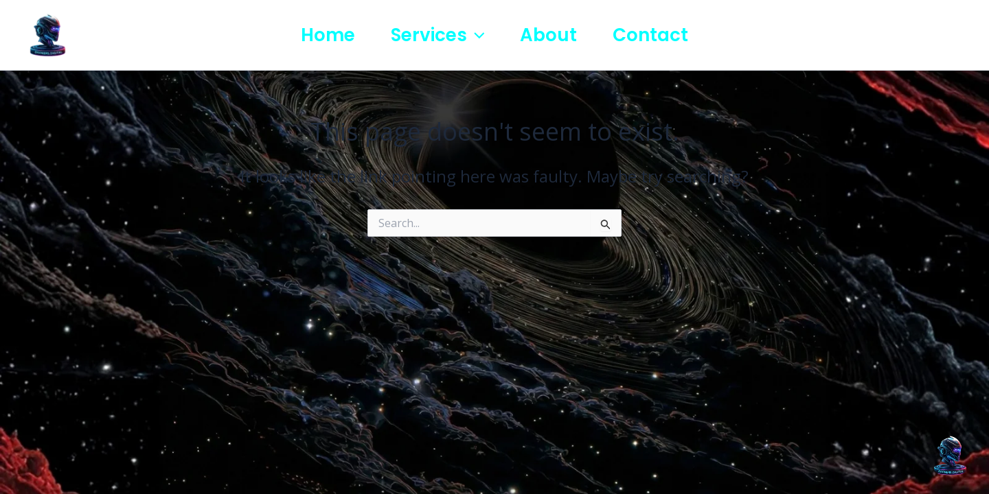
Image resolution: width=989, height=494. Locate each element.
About (548, 35)
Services (438, 35)
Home (328, 35)
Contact (650, 35)
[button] (476, 35)
